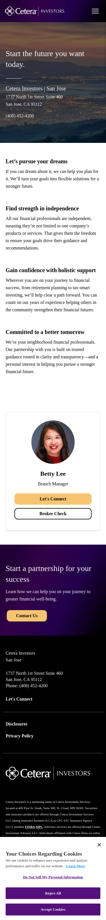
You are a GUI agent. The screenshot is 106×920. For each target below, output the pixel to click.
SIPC (39, 826)
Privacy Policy (19, 735)
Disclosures (16, 724)
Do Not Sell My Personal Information (53, 877)
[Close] (99, 845)
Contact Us (27, 615)
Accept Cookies (53, 909)
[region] (53, 878)
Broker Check (53, 513)
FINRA (30, 826)
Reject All (53, 893)
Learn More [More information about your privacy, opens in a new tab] (75, 866)
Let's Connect (53, 498)
